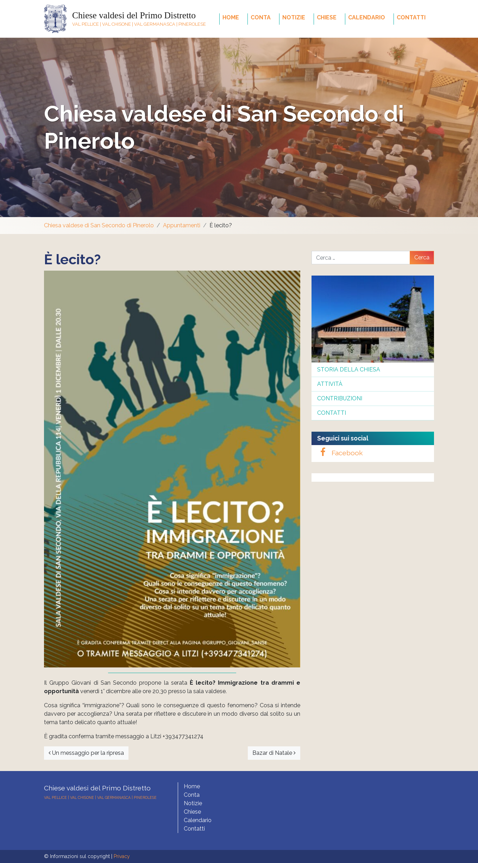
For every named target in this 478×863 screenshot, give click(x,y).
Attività (329, 384)
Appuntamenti (181, 225)
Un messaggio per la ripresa (86, 753)
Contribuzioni (339, 398)
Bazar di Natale (274, 753)
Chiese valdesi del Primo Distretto (134, 15)
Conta (261, 17)
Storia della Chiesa (348, 369)
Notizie (293, 17)
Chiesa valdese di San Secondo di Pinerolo (99, 225)
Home (230, 17)
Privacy (122, 856)
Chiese (327, 17)
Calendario (366, 17)
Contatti (411, 17)
